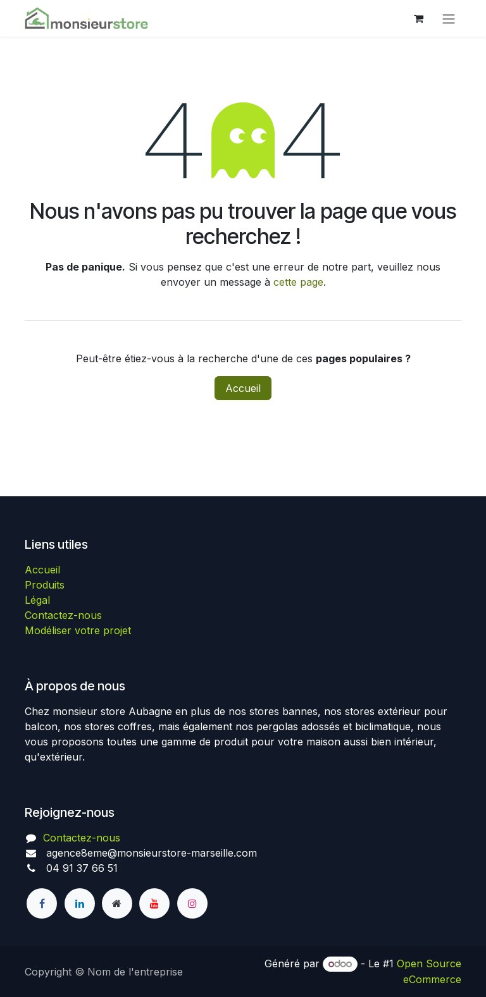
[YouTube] (154, 903)
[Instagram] (192, 903)
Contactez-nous (63, 615)
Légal (37, 600)
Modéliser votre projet (78, 630)
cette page (298, 282)
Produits (45, 584)
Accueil (243, 388)
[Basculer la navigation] (448, 18)
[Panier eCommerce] (418, 18)
